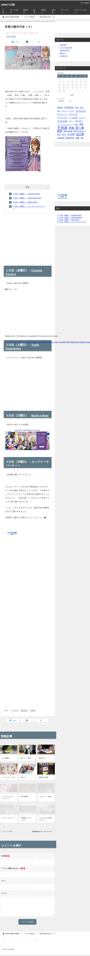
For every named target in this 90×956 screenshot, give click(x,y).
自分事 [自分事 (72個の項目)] (80, 134)
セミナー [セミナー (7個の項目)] (82, 118)
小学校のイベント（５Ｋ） (26, 819)
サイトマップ (65, 11)
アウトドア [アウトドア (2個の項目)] (64, 111)
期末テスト (42, 758)
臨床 (34, 11)
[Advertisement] (27, 79)
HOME (12, 17)
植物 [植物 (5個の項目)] (58, 134)
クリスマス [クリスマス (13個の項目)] (62, 118)
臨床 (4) (62, 53)
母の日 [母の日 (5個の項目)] (64, 134)
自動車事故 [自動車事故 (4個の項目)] (61, 138)
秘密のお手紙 (43, 777)
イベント (15, 711)
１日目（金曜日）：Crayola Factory (26, 194)
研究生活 (25, 11)
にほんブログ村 (62, 200)
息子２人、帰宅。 (26, 758)
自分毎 (53, 11)
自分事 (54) (63, 56)
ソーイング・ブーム (8, 777)
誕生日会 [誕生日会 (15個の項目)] (70, 138)
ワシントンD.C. (7, 831)
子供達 (32, 711)
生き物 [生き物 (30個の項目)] (71, 134)
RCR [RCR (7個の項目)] (81, 108)
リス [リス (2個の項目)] (58, 124)
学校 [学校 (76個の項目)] (71, 127)
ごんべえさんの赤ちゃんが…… (45, 819)
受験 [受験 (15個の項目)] (81, 124)
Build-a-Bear (40, 415)
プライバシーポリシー (80, 11)
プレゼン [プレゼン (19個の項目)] (79, 121)
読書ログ (43, 11)
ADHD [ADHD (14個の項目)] (60, 107)
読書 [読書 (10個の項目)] (77, 138)
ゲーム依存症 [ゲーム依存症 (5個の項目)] (73, 118)
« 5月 (71, 95)
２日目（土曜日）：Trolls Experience (27, 198)
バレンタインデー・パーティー (8, 797)
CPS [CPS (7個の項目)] (76, 108)
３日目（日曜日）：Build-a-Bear (25, 202)
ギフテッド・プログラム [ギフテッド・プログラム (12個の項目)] (67, 114)
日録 (3, 11)
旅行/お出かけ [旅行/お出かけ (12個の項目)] (79, 131)
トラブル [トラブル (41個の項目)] (62, 121)
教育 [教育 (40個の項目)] (59, 131)
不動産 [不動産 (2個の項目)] (76, 124)
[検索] (21, 940)
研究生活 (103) (64, 50)
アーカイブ (60, 98)
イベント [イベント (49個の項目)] (81, 110)
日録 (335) (63, 45)
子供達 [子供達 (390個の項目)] (62, 127)
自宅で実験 (24, 796)
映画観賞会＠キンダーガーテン (42, 831)
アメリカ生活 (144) (66, 47)
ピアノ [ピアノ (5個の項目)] (71, 121)
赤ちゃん (23, 777)
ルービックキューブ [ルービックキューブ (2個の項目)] (67, 124)
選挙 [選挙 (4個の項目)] (82, 138)
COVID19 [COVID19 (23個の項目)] (68, 107)
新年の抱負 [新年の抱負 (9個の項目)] (68, 131)
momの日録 (10, 4)
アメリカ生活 (14, 11)
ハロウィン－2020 (45, 796)
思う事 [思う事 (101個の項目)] (79, 127)
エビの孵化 (5, 758)
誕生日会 (24, 711)
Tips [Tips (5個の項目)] (58, 111)
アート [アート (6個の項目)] (71, 111)
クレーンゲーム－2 (8, 818)
